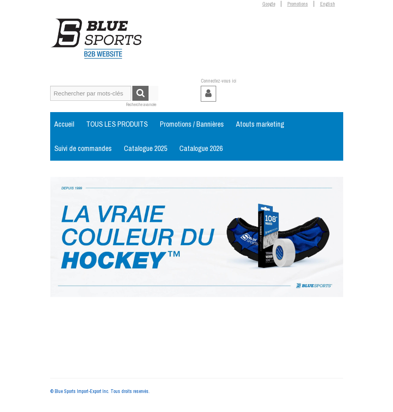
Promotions (297, 4)
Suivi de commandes (83, 148)
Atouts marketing (260, 124)
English (327, 4)
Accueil (64, 124)
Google (268, 4)
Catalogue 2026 (201, 148)
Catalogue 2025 (145, 148)
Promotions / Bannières (192, 124)
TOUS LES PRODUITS (117, 124)
